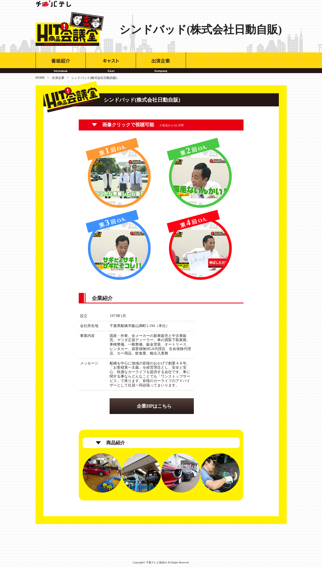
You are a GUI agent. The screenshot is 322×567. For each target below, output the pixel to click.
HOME (40, 77)
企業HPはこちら (154, 406)
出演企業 (161, 62)
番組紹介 (61, 62)
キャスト (111, 62)
